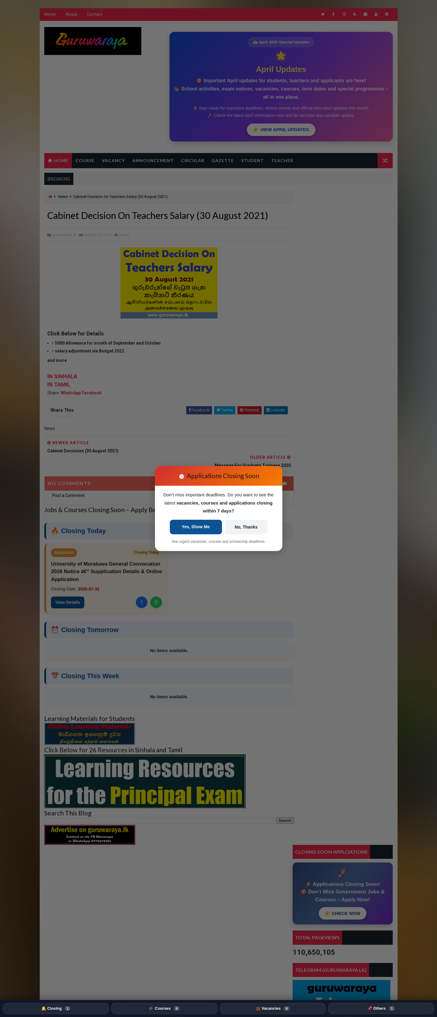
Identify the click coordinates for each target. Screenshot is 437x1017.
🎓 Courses (164, 1008)
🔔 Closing (56, 1008)
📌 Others (381, 1008)
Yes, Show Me (196, 526)
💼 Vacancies (273, 1008)
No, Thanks (246, 527)
